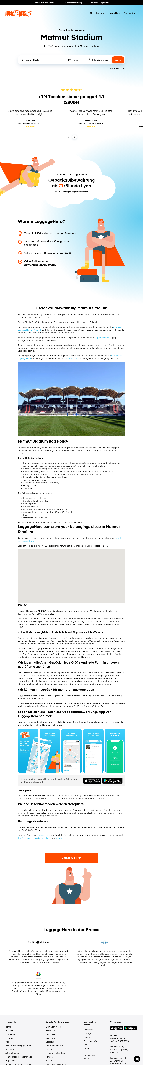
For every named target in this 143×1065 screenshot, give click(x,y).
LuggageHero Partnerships (20, 1056)
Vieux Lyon (50, 1038)
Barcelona (88, 1029)
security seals (72, 358)
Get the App (130, 13)
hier (54, 798)
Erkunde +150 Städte (90, 1057)
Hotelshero (10, 1049)
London (87, 1037)
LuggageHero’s (102, 337)
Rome (86, 1048)
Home (8, 1026)
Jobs (10, 1038)
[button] (137, 1059)
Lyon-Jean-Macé (53, 1026)
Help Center (10, 1060)
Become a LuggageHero (108, 13)
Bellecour (50, 1041)
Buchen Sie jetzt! (71, 857)
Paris (86, 1044)
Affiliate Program (12, 1053)
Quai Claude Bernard (55, 1045)
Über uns (9, 1030)
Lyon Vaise (50, 1034)
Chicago (88, 1033)
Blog (7, 1041)
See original (38, 114)
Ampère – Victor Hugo (55, 1053)
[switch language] (91, 13)
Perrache (50, 1056)
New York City (90, 1040)
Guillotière (50, 1030)
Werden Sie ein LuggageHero (18, 1045)
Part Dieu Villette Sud (55, 1049)
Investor (11, 1034)
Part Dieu (50, 1060)
